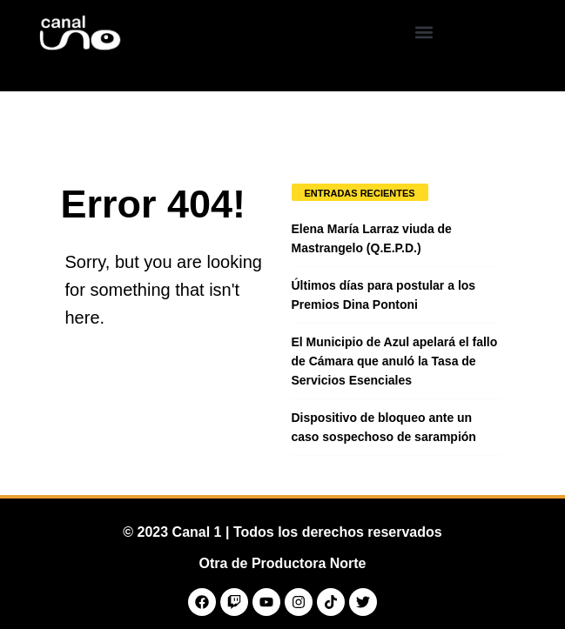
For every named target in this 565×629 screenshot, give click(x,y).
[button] (423, 31)
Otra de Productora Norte (282, 563)
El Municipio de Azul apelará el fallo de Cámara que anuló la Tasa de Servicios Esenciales (395, 361)
